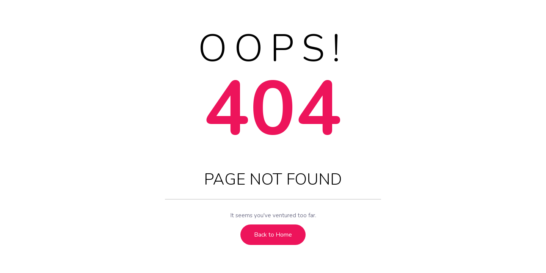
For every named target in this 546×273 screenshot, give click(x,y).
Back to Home (273, 235)
